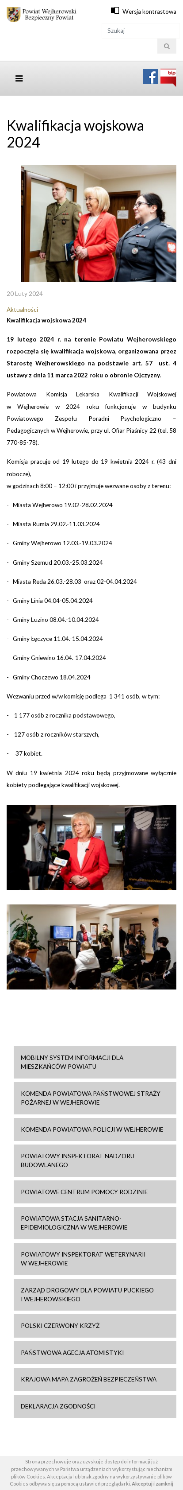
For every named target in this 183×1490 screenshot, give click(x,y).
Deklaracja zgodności (58, 1406)
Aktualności (22, 309)
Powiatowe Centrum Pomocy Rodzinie (84, 1191)
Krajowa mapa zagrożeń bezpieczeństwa (88, 1379)
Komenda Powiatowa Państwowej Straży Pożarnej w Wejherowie (90, 1098)
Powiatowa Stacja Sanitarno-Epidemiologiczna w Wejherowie (74, 1223)
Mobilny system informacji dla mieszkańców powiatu (72, 1062)
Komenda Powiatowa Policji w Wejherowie (92, 1129)
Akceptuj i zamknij (152, 1483)
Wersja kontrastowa (149, 11)
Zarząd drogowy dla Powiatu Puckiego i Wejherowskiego (87, 1295)
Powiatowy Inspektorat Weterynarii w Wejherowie (83, 1259)
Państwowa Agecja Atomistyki (72, 1352)
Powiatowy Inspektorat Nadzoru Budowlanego (77, 1160)
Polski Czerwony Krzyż (60, 1325)
